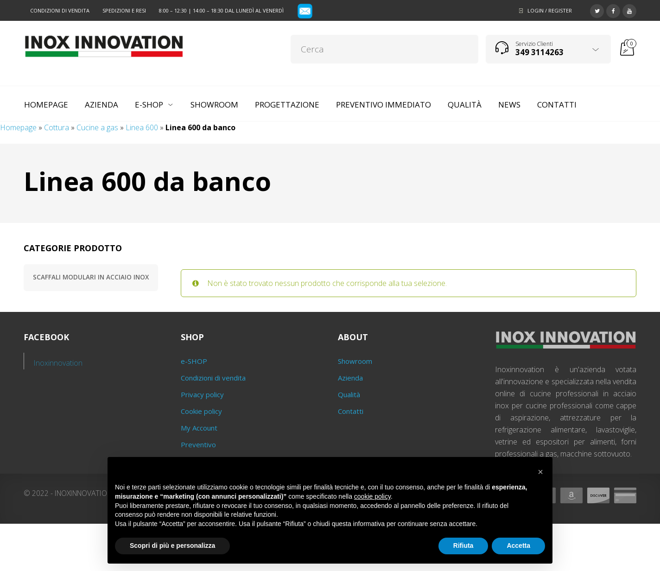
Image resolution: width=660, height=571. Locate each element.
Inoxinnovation (58, 363)
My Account (199, 427)
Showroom (355, 361)
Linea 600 (142, 127)
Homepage (18, 127)
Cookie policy (201, 411)
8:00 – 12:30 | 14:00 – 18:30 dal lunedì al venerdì (221, 10)
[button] (540, 471)
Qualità (349, 394)
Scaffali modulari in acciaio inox (91, 277)
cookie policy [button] (372, 496)
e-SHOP (194, 361)
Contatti (350, 411)
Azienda (350, 377)
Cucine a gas (97, 127)
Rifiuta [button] (463, 545)
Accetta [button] (518, 545)
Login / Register (549, 10)
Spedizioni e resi (124, 10)
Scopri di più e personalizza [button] (172, 545)
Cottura (56, 127)
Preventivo (198, 444)
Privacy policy (202, 394)
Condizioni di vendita (59, 10)
